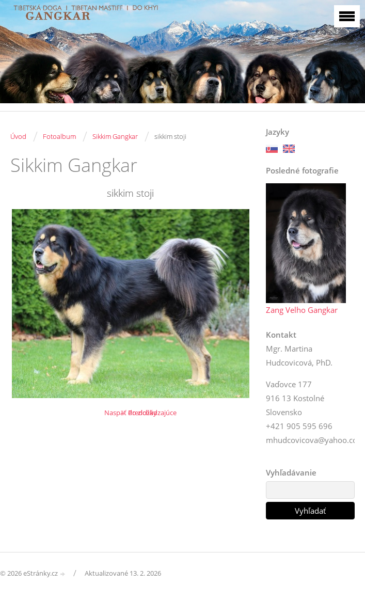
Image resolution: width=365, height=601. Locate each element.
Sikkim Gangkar (115, 136)
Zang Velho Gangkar (302, 310)
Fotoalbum (59, 136)
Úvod (18, 136)
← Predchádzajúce (148, 412)
